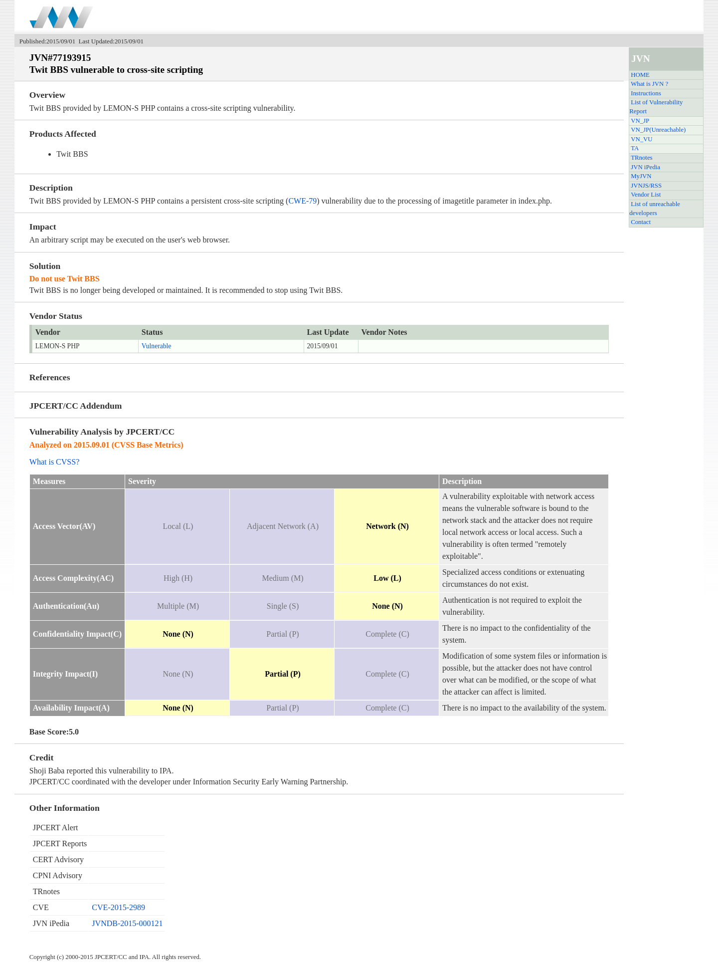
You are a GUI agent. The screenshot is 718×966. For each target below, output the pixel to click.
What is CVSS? (54, 462)
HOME (640, 74)
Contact (641, 222)
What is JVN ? (649, 83)
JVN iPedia (645, 167)
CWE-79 (302, 201)
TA (635, 148)
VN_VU (641, 139)
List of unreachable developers (654, 209)
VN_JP (640, 120)
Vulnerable (157, 346)
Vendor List (646, 194)
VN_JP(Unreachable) (658, 129)
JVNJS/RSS (646, 185)
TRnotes (641, 157)
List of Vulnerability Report (656, 107)
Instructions (646, 93)
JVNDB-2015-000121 (127, 923)
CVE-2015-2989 (118, 907)
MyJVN (641, 176)
